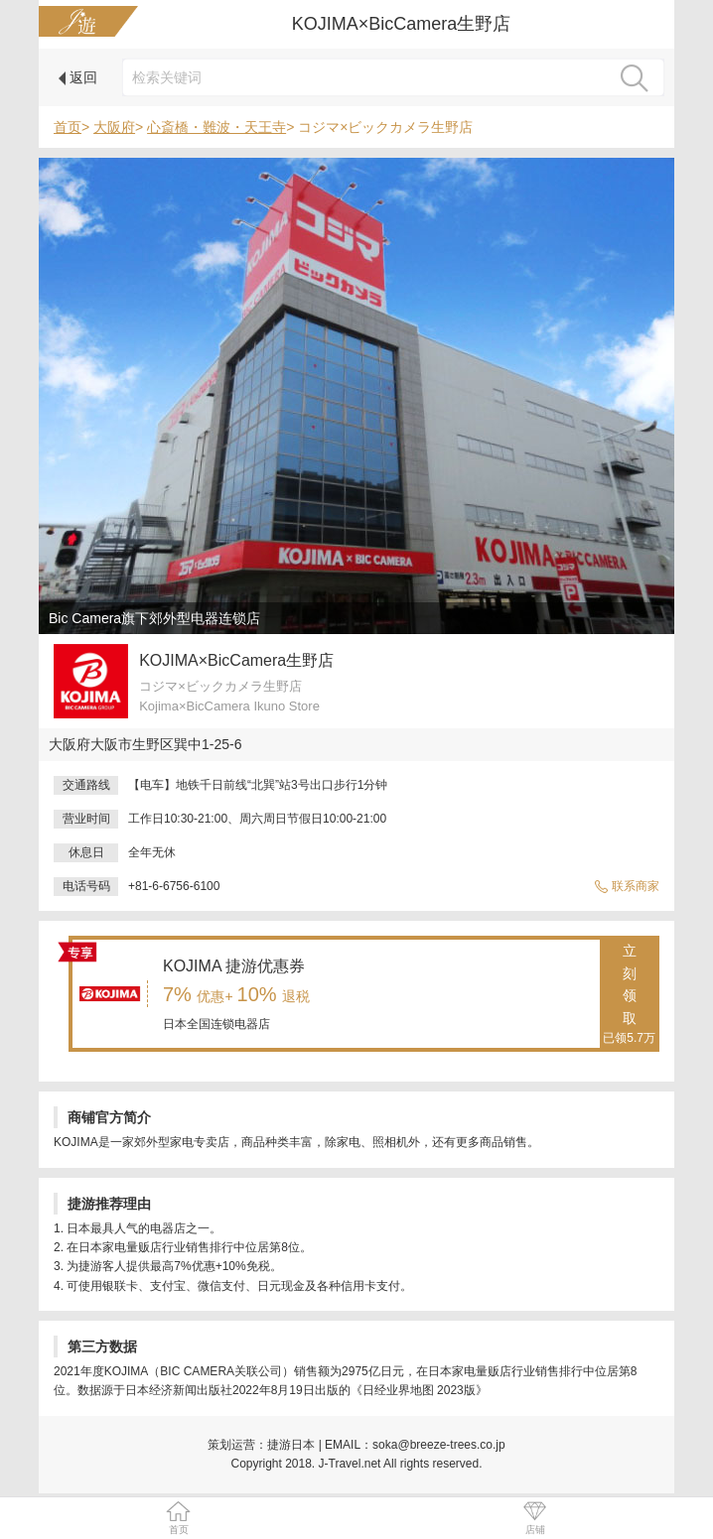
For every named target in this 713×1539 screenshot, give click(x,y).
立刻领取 (629, 995)
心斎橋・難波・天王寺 (216, 127)
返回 (78, 77)
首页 (67, 127)
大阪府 (114, 127)
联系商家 (626, 886)
